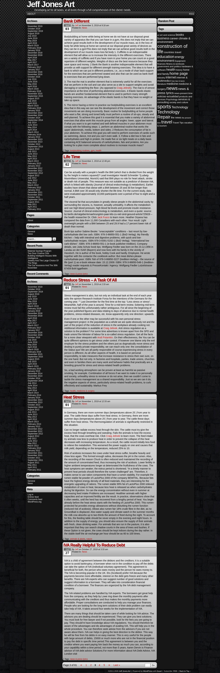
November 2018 (35, 55)
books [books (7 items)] (180, 34)
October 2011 (34, 197)
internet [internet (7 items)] (171, 77)
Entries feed (33, 497)
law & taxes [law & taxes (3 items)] (180, 81)
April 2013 (32, 158)
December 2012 (35, 168)
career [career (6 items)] (174, 38)
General (31, 231)
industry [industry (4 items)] (161, 77)
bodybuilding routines (80, 150)
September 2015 (35, 96)
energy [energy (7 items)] (179, 57)
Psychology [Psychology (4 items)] (172, 99)
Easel (159, 671)
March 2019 (33, 45)
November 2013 (35, 142)
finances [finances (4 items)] (161, 64)
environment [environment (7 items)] (165, 60)
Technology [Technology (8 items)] (180, 107)
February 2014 (34, 134)
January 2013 (34, 166)
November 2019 (35, 26)
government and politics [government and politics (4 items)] (169, 66)
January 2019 (34, 50)
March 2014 (33, 132)
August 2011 (33, 202)
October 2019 (34, 29)
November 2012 (35, 170)
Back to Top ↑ (185, 671)
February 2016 (34, 91)
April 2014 (32, 130)
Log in (30, 494)
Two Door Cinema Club (38, 253)
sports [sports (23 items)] (164, 106)
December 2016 (35, 72)
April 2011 (32, 207)
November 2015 (35, 93)
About (31, 14)
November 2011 (35, 195)
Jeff (76, 25)
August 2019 (33, 33)
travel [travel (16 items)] (166, 121)
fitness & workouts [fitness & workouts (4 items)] (175, 64)
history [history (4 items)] (179, 70)
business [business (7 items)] (163, 38)
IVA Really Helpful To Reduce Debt (94, 545)
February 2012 (34, 187)
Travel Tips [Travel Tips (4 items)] (178, 122)
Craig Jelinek (124, 87)
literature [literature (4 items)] (161, 84)
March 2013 (33, 161)
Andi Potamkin (105, 337)
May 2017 (32, 60)
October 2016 (34, 77)
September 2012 (35, 173)
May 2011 (32, 204)
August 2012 (33, 175)
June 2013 (32, 154)
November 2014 (35, 115)
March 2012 (33, 185)
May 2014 (32, 127)
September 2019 (35, 31)
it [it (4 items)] (171, 81)
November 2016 (35, 74)
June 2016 (32, 81)
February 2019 (34, 48)
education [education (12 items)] (165, 56)
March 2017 (33, 65)
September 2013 (35, 146)
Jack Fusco (103, 217)
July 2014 (32, 122)
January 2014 (34, 137)
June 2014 (32, 125)
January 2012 (34, 190)
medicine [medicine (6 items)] (172, 83)
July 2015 (32, 101)
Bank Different (76, 21)
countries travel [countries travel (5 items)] (172, 52)
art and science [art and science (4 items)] (167, 35)
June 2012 (32, 180)
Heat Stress (73, 397)
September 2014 (35, 120)
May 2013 (32, 156)
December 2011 (35, 192)
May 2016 (32, 84)
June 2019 (32, 38)
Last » (116, 665)
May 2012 (32, 183)
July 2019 (32, 36)
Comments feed (35, 499)
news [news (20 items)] (172, 88)
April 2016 (32, 86)
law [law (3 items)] (173, 81)
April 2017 (32, 62)
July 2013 (32, 151)
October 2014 (34, 118)
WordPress (147, 671)
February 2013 (34, 163)
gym (93, 150)
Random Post (166, 21)
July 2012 (32, 178)
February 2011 (34, 209)
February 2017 (34, 67)
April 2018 (32, 57)
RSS (191, 14)
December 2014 (35, 113)
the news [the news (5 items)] (176, 117)
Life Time (71, 156)
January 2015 (34, 110)
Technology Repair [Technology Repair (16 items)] (168, 114)
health (98, 150)
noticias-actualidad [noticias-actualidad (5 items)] (168, 96)
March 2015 (33, 106)
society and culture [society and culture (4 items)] (178, 102)
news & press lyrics (79, 274)
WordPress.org (34, 502)
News (30, 234)
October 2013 (34, 144)
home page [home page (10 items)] (179, 73)
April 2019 (32, 43)
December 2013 (35, 139)
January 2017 (34, 69)
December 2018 (35, 53)
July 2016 (32, 79)
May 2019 (32, 41)
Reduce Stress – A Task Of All (90, 280)
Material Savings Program (39, 251)
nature (89, 539)
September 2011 (35, 199)
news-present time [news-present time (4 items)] (183, 93)
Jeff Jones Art (124, 671)
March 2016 (33, 89)
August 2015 (33, 98)
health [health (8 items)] (170, 69)
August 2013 (33, 149)
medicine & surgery (86, 391)
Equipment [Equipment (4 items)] (180, 61)
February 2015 (34, 108)
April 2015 (32, 103)
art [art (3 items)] (158, 35)
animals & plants (77, 539)
